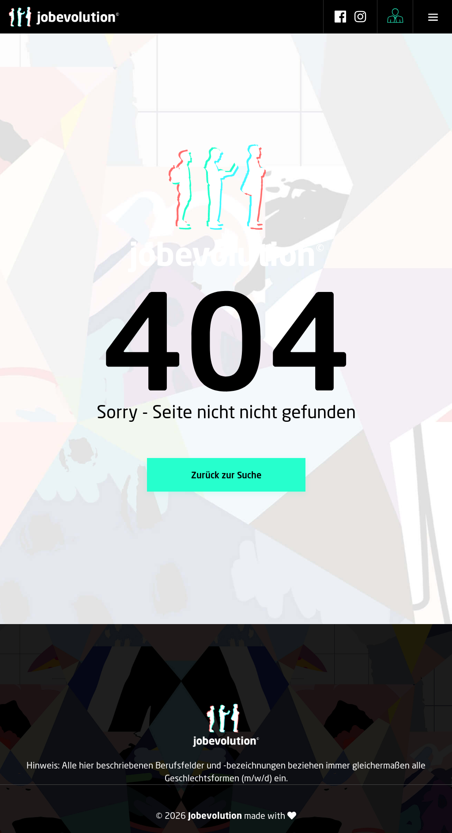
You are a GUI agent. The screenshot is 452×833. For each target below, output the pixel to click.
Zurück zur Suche (226, 475)
